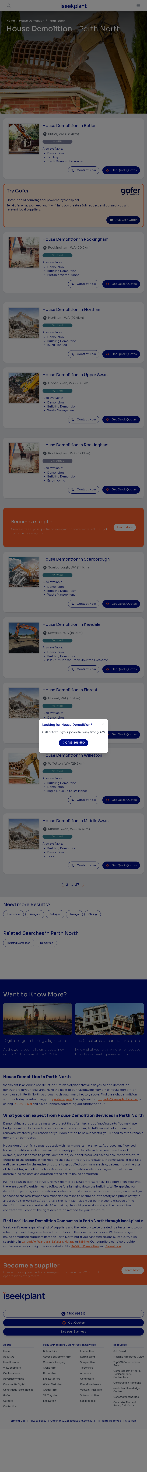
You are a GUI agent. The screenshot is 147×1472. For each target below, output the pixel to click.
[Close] (103, 724)
